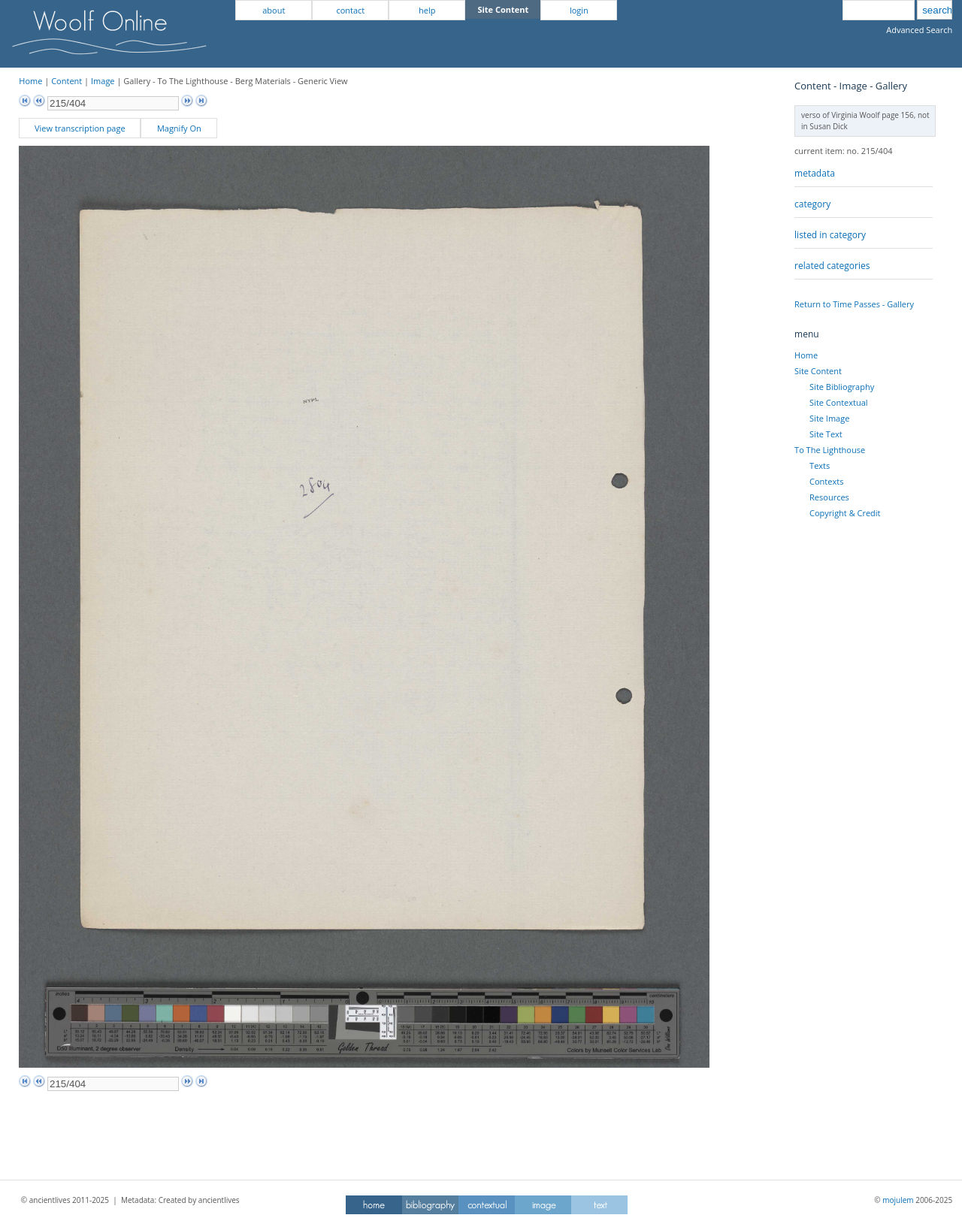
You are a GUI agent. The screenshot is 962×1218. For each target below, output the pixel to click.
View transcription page (80, 128)
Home (30, 80)
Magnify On (179, 128)
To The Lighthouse (829, 449)
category (812, 204)
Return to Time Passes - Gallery (854, 304)
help (427, 10)
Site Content (818, 370)
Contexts (826, 481)
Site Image (829, 418)
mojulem (897, 1200)
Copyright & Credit (844, 512)
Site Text (826, 434)
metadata (814, 173)
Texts (819, 465)
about (273, 10)
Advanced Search (919, 29)
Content (66, 80)
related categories (832, 265)
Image (103, 80)
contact (350, 10)
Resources (829, 497)
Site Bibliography (841, 386)
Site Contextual (838, 402)
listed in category (830, 234)
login (579, 10)
